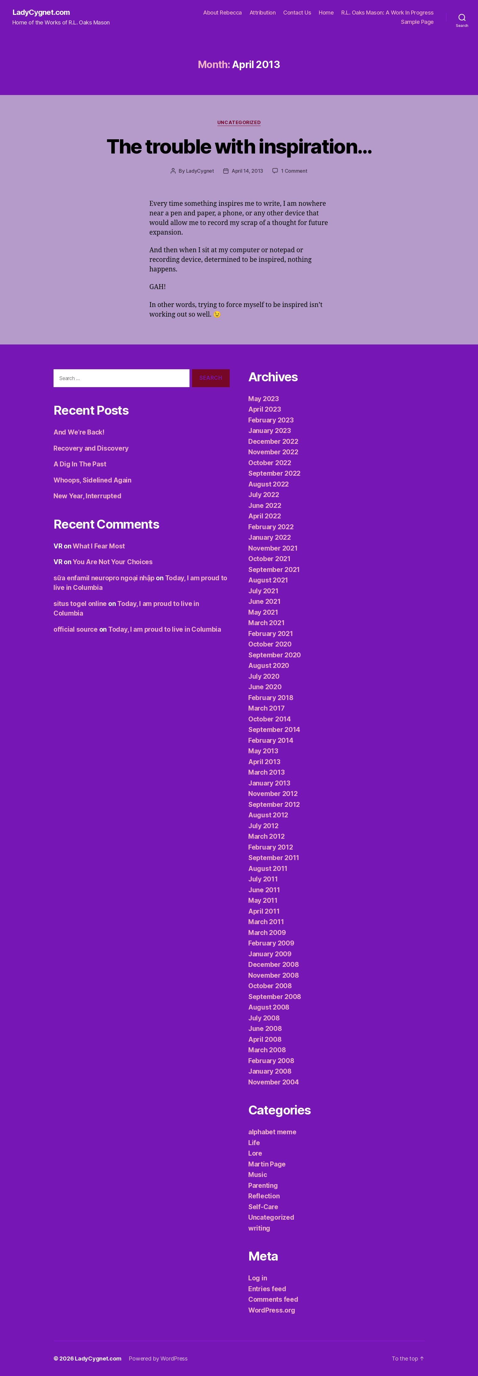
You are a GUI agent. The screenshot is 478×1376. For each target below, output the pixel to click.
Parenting (263, 1185)
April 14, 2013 (247, 171)
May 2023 (263, 399)
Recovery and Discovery (91, 448)
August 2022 (268, 484)
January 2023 (269, 431)
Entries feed (267, 1289)
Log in (257, 1278)
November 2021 (273, 548)
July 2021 (263, 591)
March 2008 (267, 1050)
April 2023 (264, 409)
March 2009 (267, 933)
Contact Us (297, 12)
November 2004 (273, 1082)
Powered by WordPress (158, 1358)
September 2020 (274, 655)
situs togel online (80, 604)
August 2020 (268, 665)
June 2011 (264, 890)
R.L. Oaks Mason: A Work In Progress (387, 12)
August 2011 (268, 868)
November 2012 (273, 794)
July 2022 (263, 495)
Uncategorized (239, 122)
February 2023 (271, 420)
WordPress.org (271, 1310)
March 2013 (266, 772)
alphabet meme (272, 1132)
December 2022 (273, 441)
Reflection (264, 1196)
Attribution (263, 12)
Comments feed (273, 1299)
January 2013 (269, 783)
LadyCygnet (200, 171)
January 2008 (270, 1071)
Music (257, 1175)
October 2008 (270, 986)
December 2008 (273, 964)
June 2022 (264, 505)
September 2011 (273, 858)
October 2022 (269, 463)
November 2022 (273, 452)
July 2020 (264, 676)
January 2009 (270, 954)
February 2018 (270, 698)
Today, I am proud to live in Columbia (164, 629)
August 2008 (268, 1007)
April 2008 (264, 1039)
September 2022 (274, 473)
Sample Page (417, 22)
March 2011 (266, 922)
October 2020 (270, 644)
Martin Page (267, 1164)
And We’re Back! (79, 432)
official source (75, 629)
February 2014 (270, 740)
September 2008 (274, 997)
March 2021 (266, 623)
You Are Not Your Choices (113, 562)
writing (259, 1228)
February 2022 (271, 527)
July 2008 (264, 1018)
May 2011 (263, 900)
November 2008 (273, 975)
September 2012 (274, 804)
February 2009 (271, 943)
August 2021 (268, 580)
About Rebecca (222, 12)
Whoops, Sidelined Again (92, 480)
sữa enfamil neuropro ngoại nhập (104, 578)
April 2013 (264, 762)
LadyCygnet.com (41, 12)
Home (326, 12)
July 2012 (263, 826)
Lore (255, 1153)
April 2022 (264, 516)
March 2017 (266, 708)
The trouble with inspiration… (239, 146)
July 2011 (263, 879)
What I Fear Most (99, 546)
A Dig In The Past (79, 464)
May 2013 (263, 751)
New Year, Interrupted (87, 496)
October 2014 (269, 719)
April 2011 (264, 911)
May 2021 (263, 612)
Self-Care (263, 1207)
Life (254, 1143)
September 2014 (274, 729)
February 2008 (271, 1061)
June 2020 (265, 687)
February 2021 (270, 634)
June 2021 (264, 601)
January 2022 (269, 537)
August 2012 (268, 815)
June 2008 (265, 1028)
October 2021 (269, 559)
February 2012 (270, 847)
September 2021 (274, 569)
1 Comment (294, 171)
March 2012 (266, 836)
